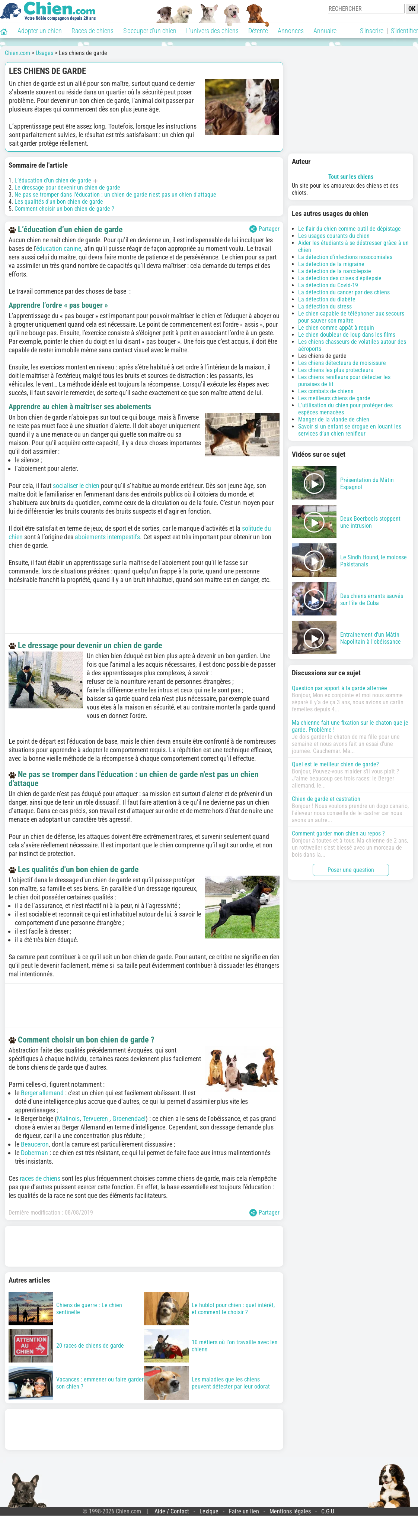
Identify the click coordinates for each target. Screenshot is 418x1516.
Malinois (68, 1118)
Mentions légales (290, 1511)
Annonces (291, 31)
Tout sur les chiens (350, 176)
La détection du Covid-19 (328, 285)
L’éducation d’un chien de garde (53, 180)
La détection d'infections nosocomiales (345, 257)
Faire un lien (244, 1511)
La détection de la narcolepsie (334, 271)
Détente (258, 31)
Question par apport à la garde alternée (339, 688)
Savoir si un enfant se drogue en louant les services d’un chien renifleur (349, 430)
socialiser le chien (76, 485)
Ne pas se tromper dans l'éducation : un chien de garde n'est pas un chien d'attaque (115, 194)
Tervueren (96, 1118)
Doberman (35, 1153)
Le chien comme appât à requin (336, 327)
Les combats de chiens (325, 391)
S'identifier (404, 31)
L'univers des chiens (212, 31)
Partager (264, 229)
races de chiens (40, 1178)
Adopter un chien (39, 31)
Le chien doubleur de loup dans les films (346, 334)
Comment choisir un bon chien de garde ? (64, 208)
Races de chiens (92, 31)
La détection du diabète (326, 299)
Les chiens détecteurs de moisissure (342, 362)
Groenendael (129, 1118)
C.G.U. (328, 1511)
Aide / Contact (171, 1511)
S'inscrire (371, 31)
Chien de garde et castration (326, 798)
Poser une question (351, 869)
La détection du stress (325, 306)
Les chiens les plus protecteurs (335, 370)
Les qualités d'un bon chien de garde (59, 201)
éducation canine (58, 248)
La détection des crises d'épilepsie (340, 278)
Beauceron (35, 1144)
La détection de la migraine (331, 264)
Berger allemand (42, 1093)
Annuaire (324, 31)
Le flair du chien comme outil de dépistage (349, 228)
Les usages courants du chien (334, 235)
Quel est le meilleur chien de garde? (335, 764)
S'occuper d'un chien (149, 31)
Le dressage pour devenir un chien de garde (67, 187)
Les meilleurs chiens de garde (334, 398)
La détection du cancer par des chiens (344, 292)
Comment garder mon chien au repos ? (338, 833)
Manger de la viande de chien (333, 419)
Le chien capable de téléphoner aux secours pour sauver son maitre (351, 317)
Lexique (209, 1511)
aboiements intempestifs (107, 537)
